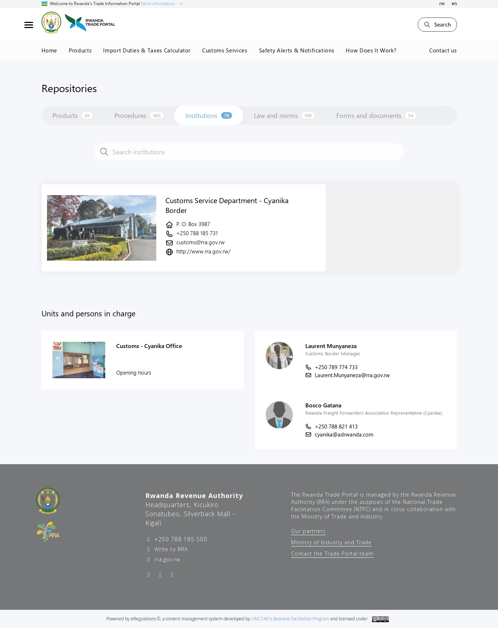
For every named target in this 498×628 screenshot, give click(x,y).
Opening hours (133, 372)
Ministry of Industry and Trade (331, 542)
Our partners (308, 531)
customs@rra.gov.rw (200, 242)
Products (80, 50)
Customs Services (224, 50)
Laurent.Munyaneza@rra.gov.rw (352, 375)
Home (50, 50)
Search (437, 24)
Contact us (443, 50)
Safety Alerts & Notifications (296, 50)
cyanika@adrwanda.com (344, 434)
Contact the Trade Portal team (332, 553)
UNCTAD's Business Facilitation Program (290, 619)
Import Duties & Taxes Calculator (147, 50)
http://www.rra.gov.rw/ (203, 251)
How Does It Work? (371, 50)
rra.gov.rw (166, 559)
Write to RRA (170, 549)
